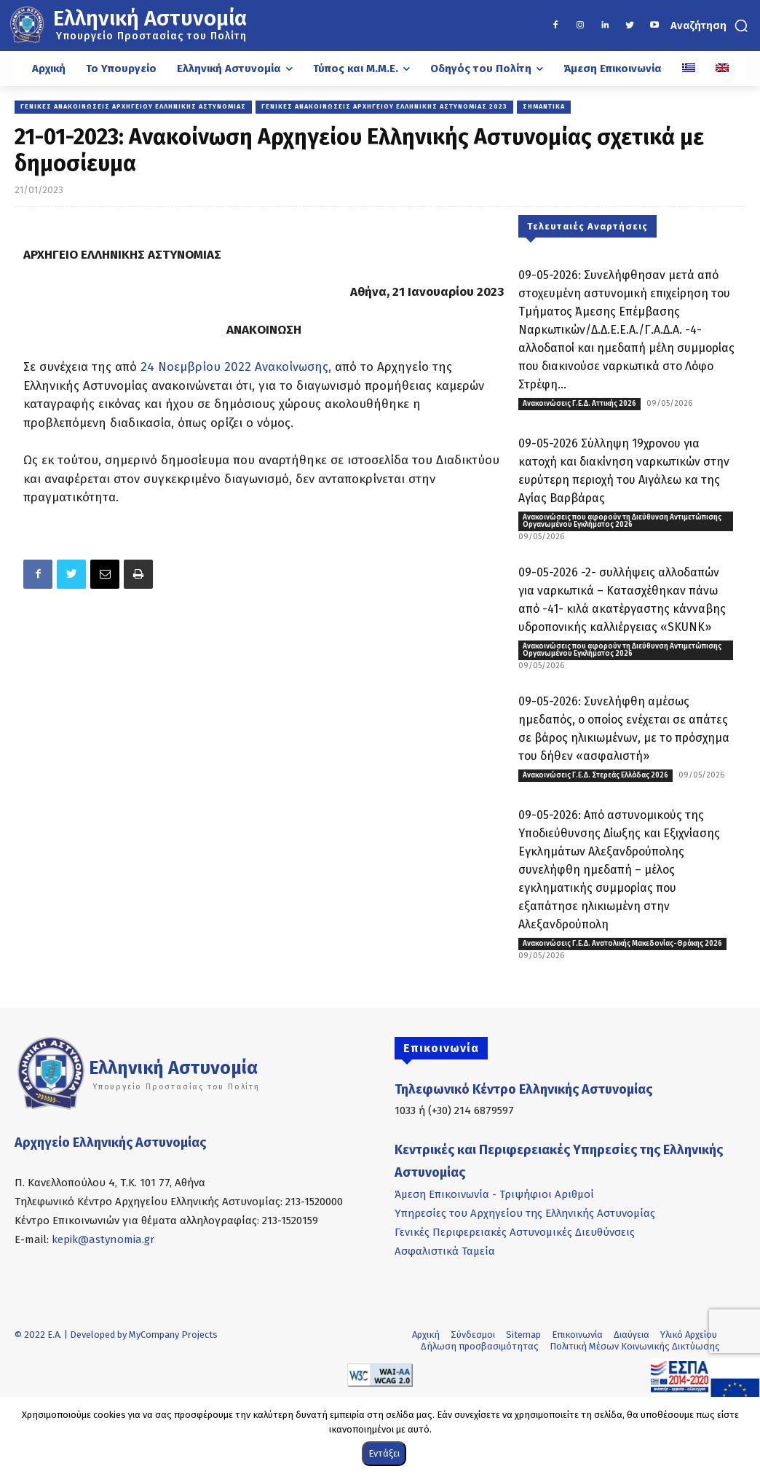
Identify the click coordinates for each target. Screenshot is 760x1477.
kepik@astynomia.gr (103, 1239)
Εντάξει (384, 1453)
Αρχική (426, 1334)
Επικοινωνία (577, 1334)
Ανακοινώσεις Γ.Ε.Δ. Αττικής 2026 (579, 403)
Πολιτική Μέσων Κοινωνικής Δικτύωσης (635, 1346)
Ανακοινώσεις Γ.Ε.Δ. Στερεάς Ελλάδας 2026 (595, 775)
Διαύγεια (631, 1334)
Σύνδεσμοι (473, 1334)
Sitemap (523, 1334)
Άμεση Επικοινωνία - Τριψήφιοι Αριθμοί (494, 1194)
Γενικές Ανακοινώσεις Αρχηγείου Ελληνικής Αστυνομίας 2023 (384, 107)
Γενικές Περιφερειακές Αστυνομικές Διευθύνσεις (515, 1232)
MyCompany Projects (173, 1334)
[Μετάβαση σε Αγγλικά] (722, 68)
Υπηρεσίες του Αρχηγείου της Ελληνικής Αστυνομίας (525, 1213)
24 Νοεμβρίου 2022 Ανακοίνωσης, (235, 367)
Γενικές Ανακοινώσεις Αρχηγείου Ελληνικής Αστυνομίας (133, 107)
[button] (710, 25)
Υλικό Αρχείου (688, 1334)
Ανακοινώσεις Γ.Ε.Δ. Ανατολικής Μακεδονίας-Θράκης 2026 (622, 943)
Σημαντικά (544, 107)
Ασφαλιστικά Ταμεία (445, 1251)
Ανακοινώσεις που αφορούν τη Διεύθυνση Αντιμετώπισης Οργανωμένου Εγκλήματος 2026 (622, 521)
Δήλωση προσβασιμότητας (480, 1346)
